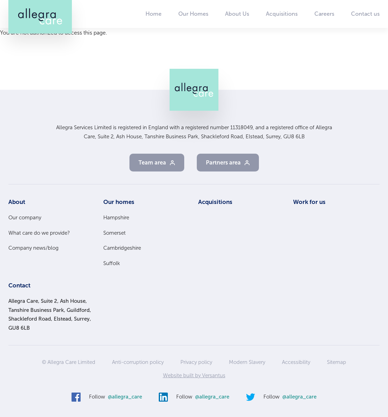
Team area (152, 162)
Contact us (365, 13)
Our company (24, 217)
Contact (19, 285)
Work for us (309, 201)
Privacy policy (196, 362)
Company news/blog (33, 248)
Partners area (223, 162)
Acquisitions (282, 13)
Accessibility (296, 362)
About (16, 201)
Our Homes (193, 13)
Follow (115, 397)
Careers (324, 13)
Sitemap (336, 362)
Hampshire (116, 217)
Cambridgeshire (122, 248)
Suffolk (111, 263)
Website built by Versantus (194, 375)
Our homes (118, 201)
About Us (237, 13)
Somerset (114, 233)
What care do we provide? (39, 233)
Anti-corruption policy (138, 362)
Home (154, 13)
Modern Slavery (247, 362)
